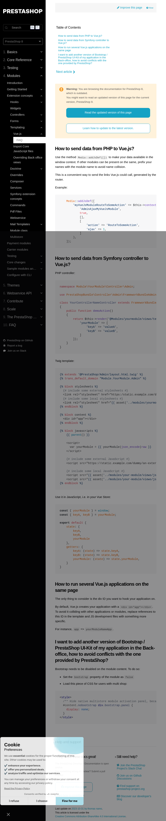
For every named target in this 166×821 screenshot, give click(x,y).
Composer (17, 181)
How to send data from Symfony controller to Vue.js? (83, 41)
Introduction (14, 83)
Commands (17, 205)
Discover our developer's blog (134, 797)
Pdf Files (16, 211)
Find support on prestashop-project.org (131, 787)
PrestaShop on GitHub (18, 340)
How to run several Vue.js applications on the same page (84, 49)
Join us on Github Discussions (129, 777)
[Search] (22, 27)
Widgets (15, 108)
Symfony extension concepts (22, 196)
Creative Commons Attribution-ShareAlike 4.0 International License (90, 816)
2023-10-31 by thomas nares (87, 808)
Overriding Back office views (27, 160)
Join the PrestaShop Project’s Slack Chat (131, 767)
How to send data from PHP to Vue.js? (80, 36)
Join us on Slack (14, 350)
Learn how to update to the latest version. (108, 128)
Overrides (16, 175)
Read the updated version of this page (108, 112)
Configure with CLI (19, 275)
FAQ (19, 140)
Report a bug (12, 345)
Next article (65, 72)
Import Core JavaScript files (23, 149)
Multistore (16, 236)
